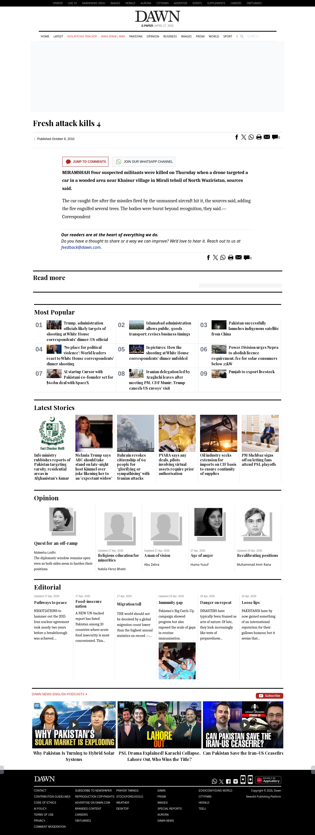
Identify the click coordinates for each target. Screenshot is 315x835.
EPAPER (58, 3)
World (214, 36)
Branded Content (88, 808)
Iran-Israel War (113, 36)
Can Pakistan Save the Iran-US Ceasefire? (244, 753)
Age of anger (202, 555)
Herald (130, 3)
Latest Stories (54, 407)
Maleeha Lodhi (45, 552)
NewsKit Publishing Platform (263, 796)
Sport (227, 36)
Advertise (180, 3)
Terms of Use (44, 814)
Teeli (202, 808)
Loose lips (251, 602)
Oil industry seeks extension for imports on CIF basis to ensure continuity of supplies (218, 464)
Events (197, 3)
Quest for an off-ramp (56, 543)
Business (170, 36)
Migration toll (129, 604)
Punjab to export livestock (252, 371)
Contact (40, 790)
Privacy (39, 820)
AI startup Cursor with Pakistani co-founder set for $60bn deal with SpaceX (80, 377)
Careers (235, 3)
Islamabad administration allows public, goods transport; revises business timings (160, 329)
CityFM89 (162, 3)
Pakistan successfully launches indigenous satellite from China (245, 329)
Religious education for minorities (118, 558)
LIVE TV (72, 3)
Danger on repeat (215, 602)
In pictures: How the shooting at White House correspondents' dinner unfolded (159, 353)
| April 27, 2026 (158, 25)
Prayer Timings (127, 790)
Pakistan (135, 36)
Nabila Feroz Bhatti (112, 569)
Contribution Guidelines (52, 796)
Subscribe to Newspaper (93, 790)
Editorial (47, 587)
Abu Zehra (151, 564)
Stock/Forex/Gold (129, 796)
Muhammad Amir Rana (254, 564)
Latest (58, 36)
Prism (200, 36)
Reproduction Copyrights (94, 796)
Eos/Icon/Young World (215, 790)
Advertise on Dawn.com (92, 802)
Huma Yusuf (200, 564)
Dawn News (165, 820)
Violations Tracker (82, 36)
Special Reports (169, 808)
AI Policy (40, 808)
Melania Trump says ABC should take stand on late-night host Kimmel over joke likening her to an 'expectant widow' (93, 467)
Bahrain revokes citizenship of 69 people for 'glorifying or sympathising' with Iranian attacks (133, 467)
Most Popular (54, 312)
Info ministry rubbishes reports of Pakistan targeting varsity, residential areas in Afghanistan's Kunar (52, 467)
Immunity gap (171, 602)
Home (45, 36)
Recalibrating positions (257, 555)
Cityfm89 (205, 796)
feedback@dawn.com (81, 247)
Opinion (153, 36)
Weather (122, 802)
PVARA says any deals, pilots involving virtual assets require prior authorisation (176, 464)
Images (115, 3)
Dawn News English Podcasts (59, 694)
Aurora (146, 3)
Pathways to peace (50, 602)
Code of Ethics (45, 802)
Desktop (122, 808)
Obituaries (254, 3)
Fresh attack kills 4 (67, 123)
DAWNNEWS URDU (93, 3)
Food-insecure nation (88, 604)
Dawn (161, 790)
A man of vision (157, 555)
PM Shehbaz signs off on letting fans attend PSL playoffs (259, 460)
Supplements (216, 3)
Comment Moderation (50, 826)
